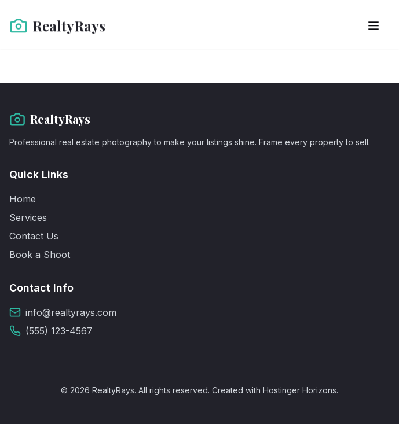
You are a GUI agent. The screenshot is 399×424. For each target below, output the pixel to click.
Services (28, 217)
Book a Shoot (39, 254)
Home (22, 199)
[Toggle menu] (373, 24)
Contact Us (33, 236)
